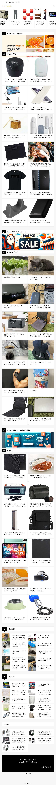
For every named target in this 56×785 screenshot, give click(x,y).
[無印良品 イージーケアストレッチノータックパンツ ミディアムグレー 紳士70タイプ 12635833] (15, 14)
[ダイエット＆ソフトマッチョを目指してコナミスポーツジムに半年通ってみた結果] (15, 378)
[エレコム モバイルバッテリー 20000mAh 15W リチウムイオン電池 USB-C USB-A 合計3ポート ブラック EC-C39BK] (41, 208)
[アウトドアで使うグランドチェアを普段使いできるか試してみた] (15, 407)
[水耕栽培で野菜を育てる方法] (15, 265)
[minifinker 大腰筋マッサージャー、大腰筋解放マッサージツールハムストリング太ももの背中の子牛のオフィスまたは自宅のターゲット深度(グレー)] (15, 208)
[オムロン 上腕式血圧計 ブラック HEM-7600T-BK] (15, 294)
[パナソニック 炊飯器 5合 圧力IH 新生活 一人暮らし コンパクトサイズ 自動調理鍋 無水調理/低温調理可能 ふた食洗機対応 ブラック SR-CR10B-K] (15, 67)
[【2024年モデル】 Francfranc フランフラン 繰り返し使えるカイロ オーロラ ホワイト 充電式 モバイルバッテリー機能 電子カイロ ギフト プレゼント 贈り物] (41, 67)
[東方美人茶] (41, 378)
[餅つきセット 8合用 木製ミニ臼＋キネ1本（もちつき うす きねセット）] (15, 124)
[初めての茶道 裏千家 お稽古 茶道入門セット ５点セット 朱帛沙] (15, 577)
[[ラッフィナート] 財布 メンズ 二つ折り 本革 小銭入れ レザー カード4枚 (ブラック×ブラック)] (15, 464)
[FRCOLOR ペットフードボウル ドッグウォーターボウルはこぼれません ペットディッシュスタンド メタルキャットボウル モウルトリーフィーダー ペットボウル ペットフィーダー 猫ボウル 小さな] (15, 605)
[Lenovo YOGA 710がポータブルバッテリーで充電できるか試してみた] (41, 407)
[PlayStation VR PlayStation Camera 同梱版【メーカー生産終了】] (41, 577)
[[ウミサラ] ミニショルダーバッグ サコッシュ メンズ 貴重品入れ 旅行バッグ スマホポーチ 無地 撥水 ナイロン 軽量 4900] (41, 520)
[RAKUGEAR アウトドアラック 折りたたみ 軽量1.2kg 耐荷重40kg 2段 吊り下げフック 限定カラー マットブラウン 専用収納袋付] (40, 14)
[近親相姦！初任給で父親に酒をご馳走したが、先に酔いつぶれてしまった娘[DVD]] (41, 152)
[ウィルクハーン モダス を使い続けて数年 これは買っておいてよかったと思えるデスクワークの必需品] (41, 322)
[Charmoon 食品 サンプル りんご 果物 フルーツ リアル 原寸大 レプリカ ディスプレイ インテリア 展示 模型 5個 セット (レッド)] (28, 14)
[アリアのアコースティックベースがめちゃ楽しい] (41, 350)
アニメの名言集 (28, 773)
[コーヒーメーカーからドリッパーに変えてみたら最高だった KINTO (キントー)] (15, 350)
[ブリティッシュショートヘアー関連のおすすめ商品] (41, 265)
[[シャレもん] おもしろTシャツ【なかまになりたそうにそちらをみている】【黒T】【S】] (15, 180)
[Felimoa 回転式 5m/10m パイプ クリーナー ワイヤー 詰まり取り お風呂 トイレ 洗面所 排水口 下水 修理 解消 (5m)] (41, 605)
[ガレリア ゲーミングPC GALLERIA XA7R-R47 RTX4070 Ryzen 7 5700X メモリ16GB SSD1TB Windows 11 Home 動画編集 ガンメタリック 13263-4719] (41, 180)
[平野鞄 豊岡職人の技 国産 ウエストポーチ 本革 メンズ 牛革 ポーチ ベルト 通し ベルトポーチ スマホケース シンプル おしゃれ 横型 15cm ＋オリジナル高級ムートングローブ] (41, 492)
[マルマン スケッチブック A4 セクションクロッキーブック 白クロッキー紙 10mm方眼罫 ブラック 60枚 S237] (41, 548)
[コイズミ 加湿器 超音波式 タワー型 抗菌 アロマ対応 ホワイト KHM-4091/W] (15, 520)
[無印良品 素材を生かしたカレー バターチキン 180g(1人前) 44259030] (41, 464)
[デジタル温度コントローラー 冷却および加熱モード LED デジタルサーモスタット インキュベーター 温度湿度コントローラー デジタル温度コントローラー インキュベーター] (15, 492)
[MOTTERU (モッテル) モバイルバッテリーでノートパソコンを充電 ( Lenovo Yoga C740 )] (41, 294)
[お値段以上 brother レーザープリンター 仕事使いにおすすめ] (15, 322)
